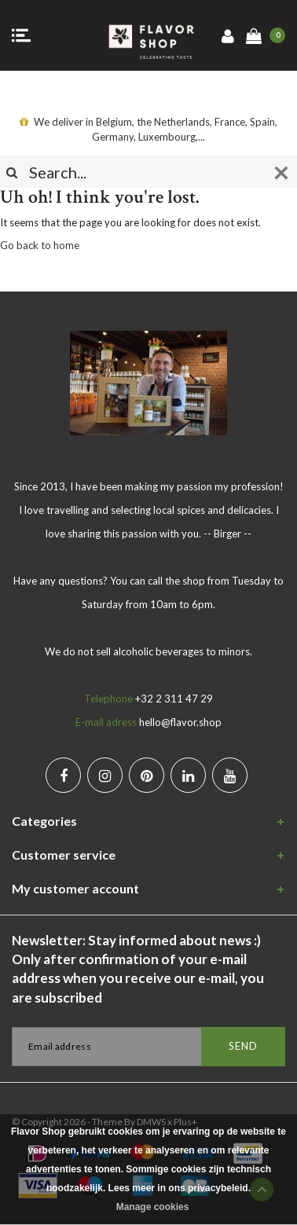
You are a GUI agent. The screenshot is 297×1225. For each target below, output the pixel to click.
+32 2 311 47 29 (174, 698)
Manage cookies (152, 1206)
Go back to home (39, 245)
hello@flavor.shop (180, 722)
